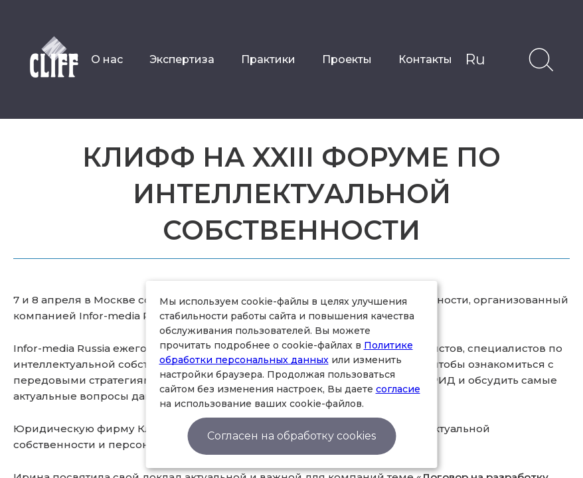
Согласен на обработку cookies (291, 436)
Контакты (425, 59)
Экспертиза (181, 59)
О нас (107, 59)
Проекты (347, 59)
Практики (268, 59)
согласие (398, 389)
